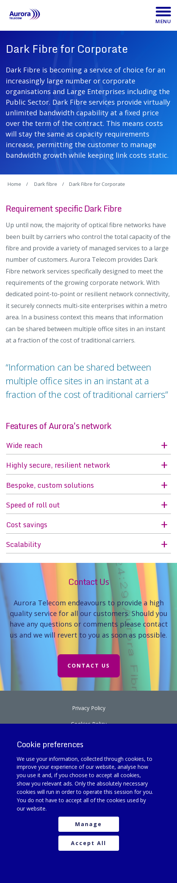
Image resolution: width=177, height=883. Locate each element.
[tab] (88, 445)
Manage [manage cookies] (88, 824)
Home (14, 184)
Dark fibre (45, 184)
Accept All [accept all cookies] (88, 843)
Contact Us (88, 665)
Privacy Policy (88, 708)
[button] (88, 445)
